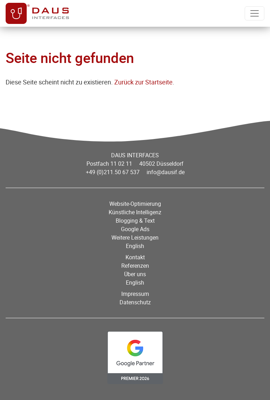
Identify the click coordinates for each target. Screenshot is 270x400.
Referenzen (135, 265)
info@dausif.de (166, 172)
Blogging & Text (135, 220)
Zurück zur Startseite (143, 82)
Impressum (135, 294)
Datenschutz (135, 302)
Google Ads (135, 229)
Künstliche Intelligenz (135, 212)
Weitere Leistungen (135, 237)
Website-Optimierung (135, 204)
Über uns (135, 274)
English (135, 246)
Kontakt (135, 257)
